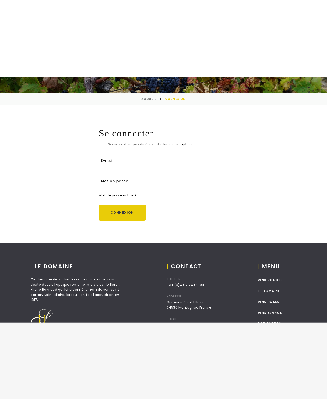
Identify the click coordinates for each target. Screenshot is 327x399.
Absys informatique (109, 392)
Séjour (189, 21)
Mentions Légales (183, 392)
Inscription (183, 144)
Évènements (160, 21)
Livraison (161, 392)
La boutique (126, 21)
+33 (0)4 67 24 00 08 (188, 285)
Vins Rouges (275, 280)
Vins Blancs (275, 312)
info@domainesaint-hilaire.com (197, 324)
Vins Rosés (273, 302)
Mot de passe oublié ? (118, 195)
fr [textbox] (300, 19)
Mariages (216, 21)
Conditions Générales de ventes (222, 392)
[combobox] (300, 20)
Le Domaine (92, 21)
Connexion (122, 212)
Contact (245, 21)
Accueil (63, 21)
